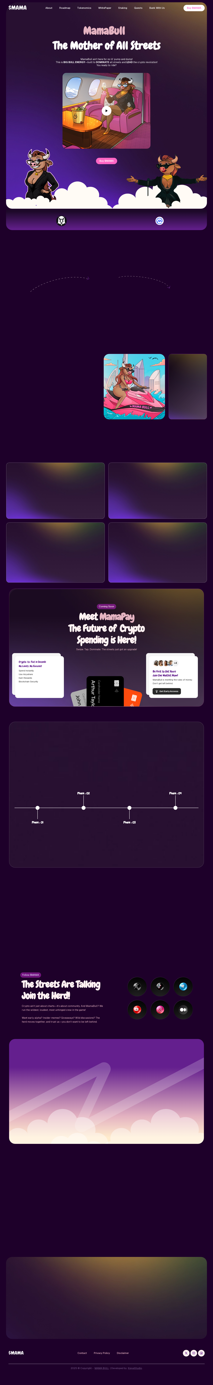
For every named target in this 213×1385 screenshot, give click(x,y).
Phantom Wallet (38, 317)
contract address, (189, 321)
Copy (76, 401)
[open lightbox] (106, 111)
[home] (17, 8)
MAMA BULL (102, 1368)
